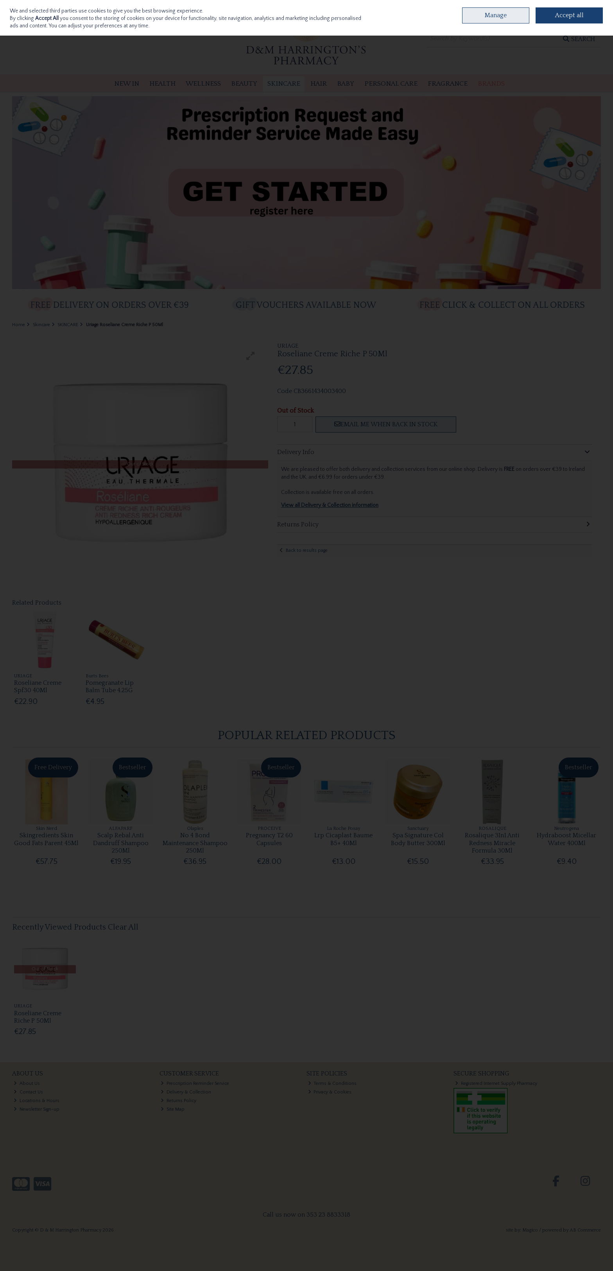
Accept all (569, 15)
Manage (496, 15)
